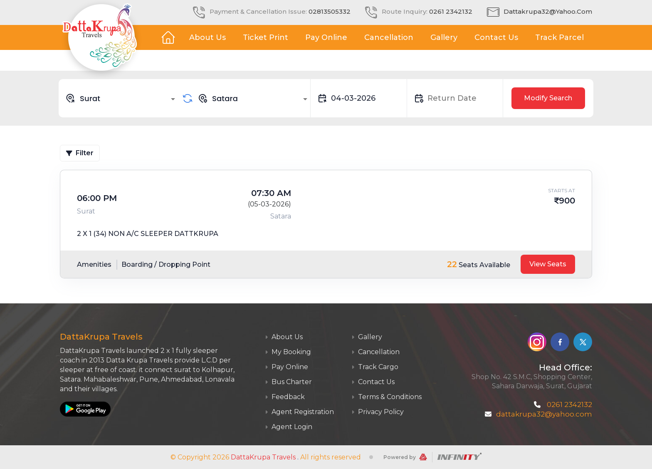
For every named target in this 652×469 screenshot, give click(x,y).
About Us (207, 37)
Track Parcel (559, 37)
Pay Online (326, 37)
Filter (80, 153)
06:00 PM (97, 198)
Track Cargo (374, 367)
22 (452, 264)
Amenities (94, 264)
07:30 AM (271, 193)
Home (168, 37)
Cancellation (388, 37)
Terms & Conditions (386, 397)
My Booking (288, 352)
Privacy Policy (377, 412)
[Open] (173, 99)
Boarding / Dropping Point (165, 264)
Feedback (285, 397)
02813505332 (330, 11)
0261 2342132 (450, 11)
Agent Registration (299, 412)
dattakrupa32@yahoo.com (548, 11)
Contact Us (496, 37)
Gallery (443, 37)
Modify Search (548, 98)
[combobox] (121, 98)
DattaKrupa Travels (263, 457)
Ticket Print (265, 37)
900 (567, 201)
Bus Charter (288, 382)
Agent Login (288, 427)
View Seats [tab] (547, 264)
